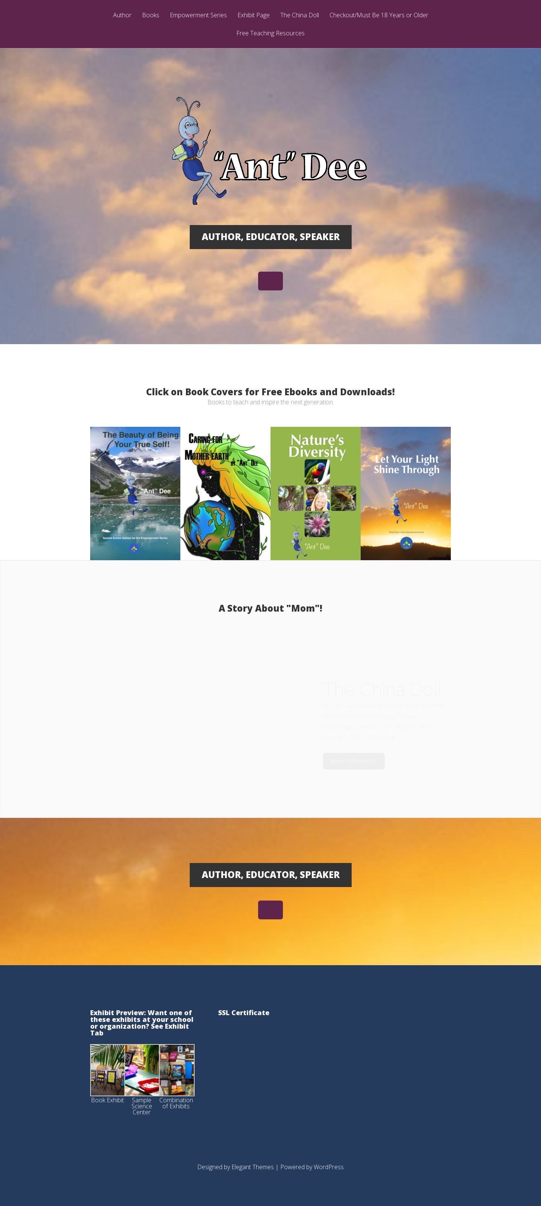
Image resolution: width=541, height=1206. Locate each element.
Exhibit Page (253, 15)
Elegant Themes (252, 1167)
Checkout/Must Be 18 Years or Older (378, 15)
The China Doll (299, 15)
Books (150, 15)
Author (122, 15)
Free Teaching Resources (270, 33)
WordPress (329, 1167)
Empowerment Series (198, 15)
